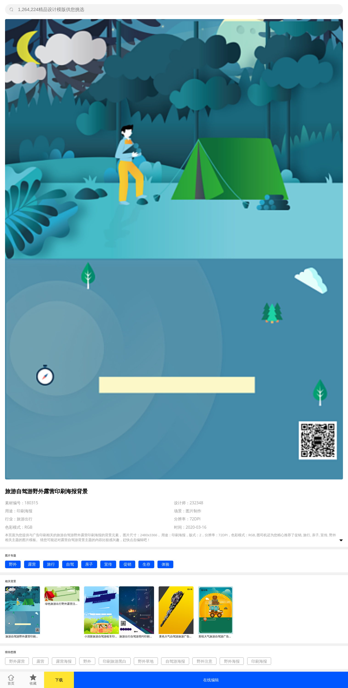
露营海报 (64, 661)
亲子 (89, 564)
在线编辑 (211, 679)
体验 (165, 564)
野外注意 (204, 661)
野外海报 (232, 661)
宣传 (108, 564)
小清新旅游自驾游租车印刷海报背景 (101, 636)
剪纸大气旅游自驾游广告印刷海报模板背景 (216, 636)
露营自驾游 (69, 539)
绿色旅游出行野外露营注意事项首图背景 (62, 604)
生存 (146, 564)
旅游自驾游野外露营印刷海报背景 (23, 636)
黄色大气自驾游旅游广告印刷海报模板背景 (176, 636)
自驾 (70, 564)
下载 (59, 679)
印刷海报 (259, 661)
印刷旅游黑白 (114, 661)
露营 (32, 564)
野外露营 (17, 661)
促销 (127, 564)
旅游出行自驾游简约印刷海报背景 (136, 636)
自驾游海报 (175, 661)
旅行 (51, 564)
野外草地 (146, 661)
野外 (13, 564)
